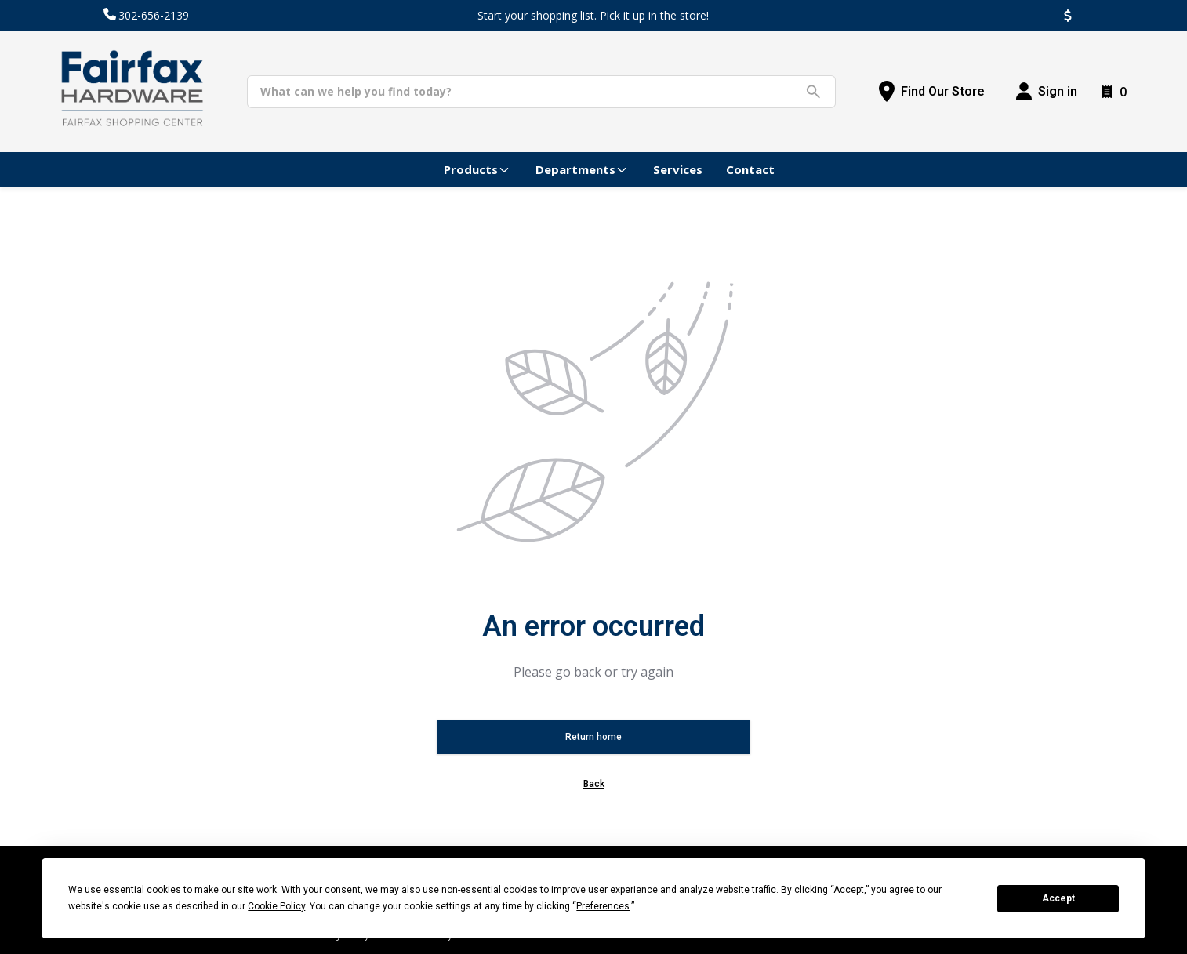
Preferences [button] (603, 906)
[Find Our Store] (932, 91)
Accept (1058, 898)
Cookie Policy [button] (276, 906)
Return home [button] (593, 736)
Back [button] (593, 783)
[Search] (529, 91)
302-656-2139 (153, 15)
